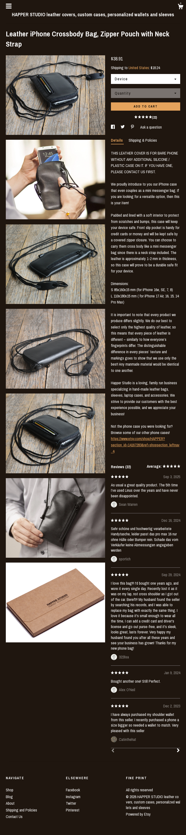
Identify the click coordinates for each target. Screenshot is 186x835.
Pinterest (72, 810)
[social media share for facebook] (113, 127)
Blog (9, 796)
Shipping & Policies (143, 140)
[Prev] (113, 751)
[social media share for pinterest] (133, 127)
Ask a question (151, 127)
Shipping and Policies (21, 810)
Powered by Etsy (138, 814)
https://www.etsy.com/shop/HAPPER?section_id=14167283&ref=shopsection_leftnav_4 (145, 445)
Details (117, 140)
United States (139, 67)
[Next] (178, 750)
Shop (9, 790)
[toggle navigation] (9, 6)
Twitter (71, 803)
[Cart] (180, 7)
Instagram (73, 796)
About (10, 803)
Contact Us (14, 816)
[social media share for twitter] (123, 127)
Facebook (73, 790)
